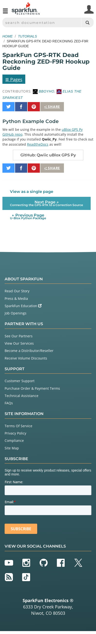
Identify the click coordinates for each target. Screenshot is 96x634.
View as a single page (31, 191)
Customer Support (20, 381)
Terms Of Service (18, 426)
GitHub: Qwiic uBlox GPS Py (48, 155)
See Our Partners (19, 336)
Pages (13, 79)
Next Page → (46, 203)
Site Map (12, 448)
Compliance (14, 440)
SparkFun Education (23, 305)
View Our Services (19, 343)
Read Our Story (17, 291)
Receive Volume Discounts (26, 358)
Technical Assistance (21, 395)
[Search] (87, 22)
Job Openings (15, 313)
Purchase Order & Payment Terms (32, 388)
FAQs (9, 403)
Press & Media (16, 298)
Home (7, 36)
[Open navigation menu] (5, 13)
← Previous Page (28, 216)
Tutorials (27, 36)
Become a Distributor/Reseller (29, 350)
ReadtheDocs (37, 144)
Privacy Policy (15, 433)
